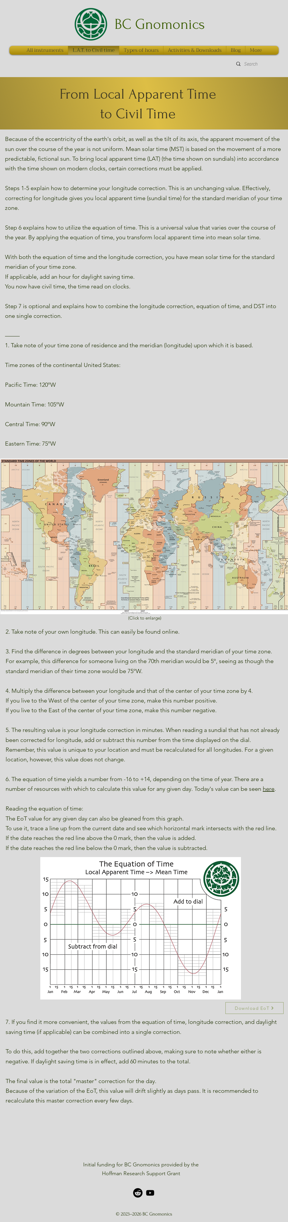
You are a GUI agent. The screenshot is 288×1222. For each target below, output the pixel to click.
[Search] (257, 64)
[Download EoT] (254, 1008)
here (268, 788)
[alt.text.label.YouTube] (150, 1193)
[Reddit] (138, 1193)
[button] (256, 50)
